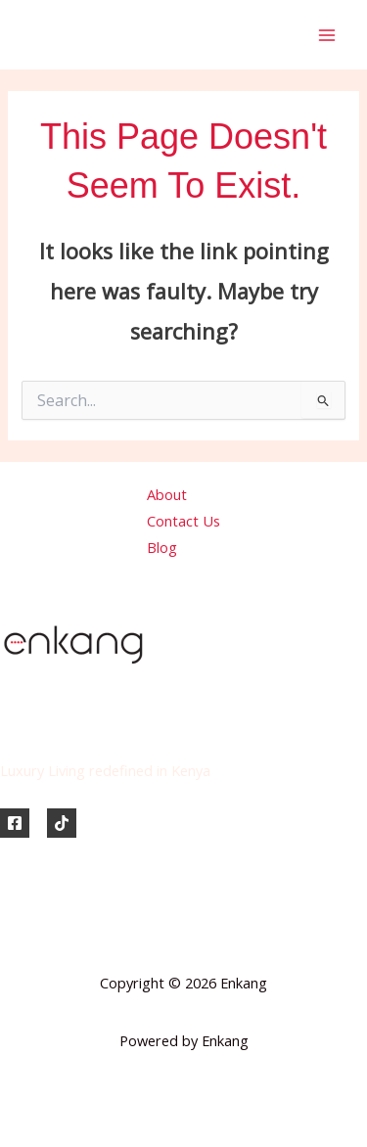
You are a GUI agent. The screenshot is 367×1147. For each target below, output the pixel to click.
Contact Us (183, 520)
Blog (162, 547)
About (167, 494)
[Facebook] (14, 823)
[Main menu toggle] (326, 35)
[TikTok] (61, 823)
